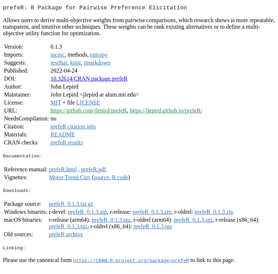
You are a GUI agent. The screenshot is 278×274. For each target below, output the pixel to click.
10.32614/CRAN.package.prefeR (88, 80)
